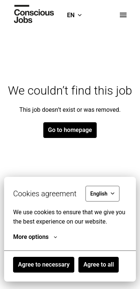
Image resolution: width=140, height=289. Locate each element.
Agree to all (98, 264)
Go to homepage (70, 129)
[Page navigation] (123, 14)
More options (35, 237)
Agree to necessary (43, 264)
